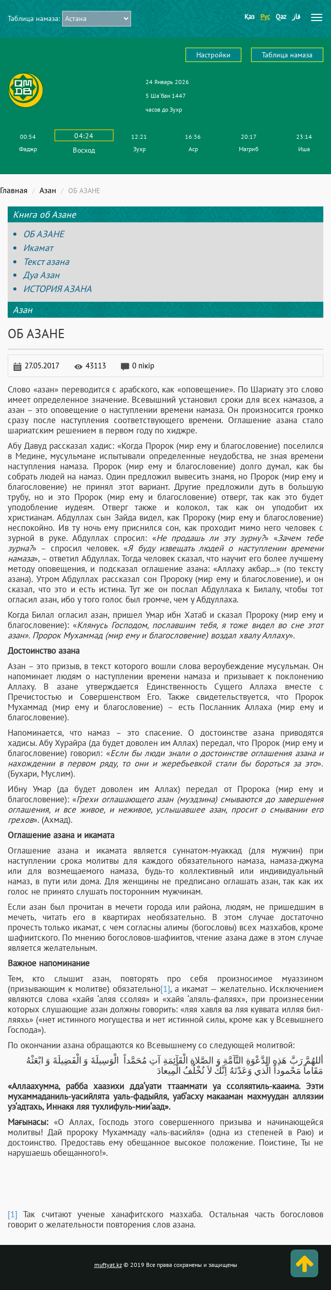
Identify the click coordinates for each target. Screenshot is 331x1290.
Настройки (213, 54)
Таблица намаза (287, 54)
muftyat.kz (108, 1264)
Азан (47, 190)
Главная (14, 190)
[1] (165, 988)
